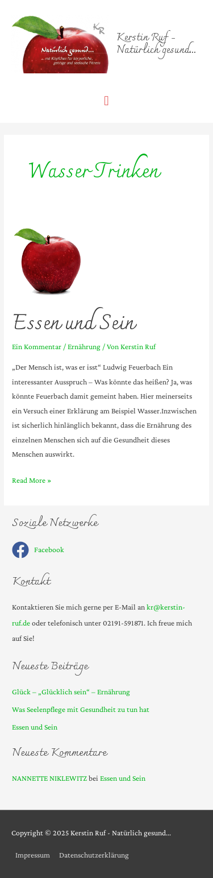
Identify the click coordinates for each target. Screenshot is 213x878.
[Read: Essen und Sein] (48, 261)
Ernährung (84, 346)
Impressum (32, 855)
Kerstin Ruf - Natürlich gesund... (156, 44)
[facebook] (38, 549)
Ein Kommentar (36, 346)
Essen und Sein (73, 324)
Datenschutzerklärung (94, 855)
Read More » (31, 480)
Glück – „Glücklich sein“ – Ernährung (71, 692)
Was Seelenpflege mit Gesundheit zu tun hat (80, 709)
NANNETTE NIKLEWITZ (49, 778)
